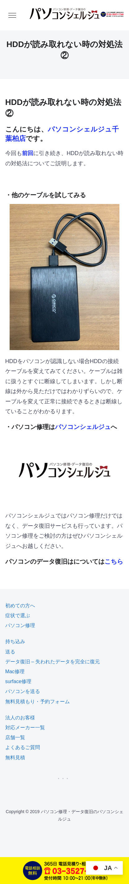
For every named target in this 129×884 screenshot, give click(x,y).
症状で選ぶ (17, 615)
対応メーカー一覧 (25, 727)
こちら (114, 561)
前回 (27, 153)
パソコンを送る (22, 691)
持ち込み (15, 641)
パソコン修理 (20, 625)
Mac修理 (14, 671)
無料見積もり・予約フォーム (37, 701)
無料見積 (15, 757)
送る (10, 651)
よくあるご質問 (22, 747)
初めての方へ (20, 605)
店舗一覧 (15, 737)
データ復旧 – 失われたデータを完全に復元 (52, 661)
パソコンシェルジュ (83, 426)
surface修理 (18, 681)
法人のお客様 (20, 717)
